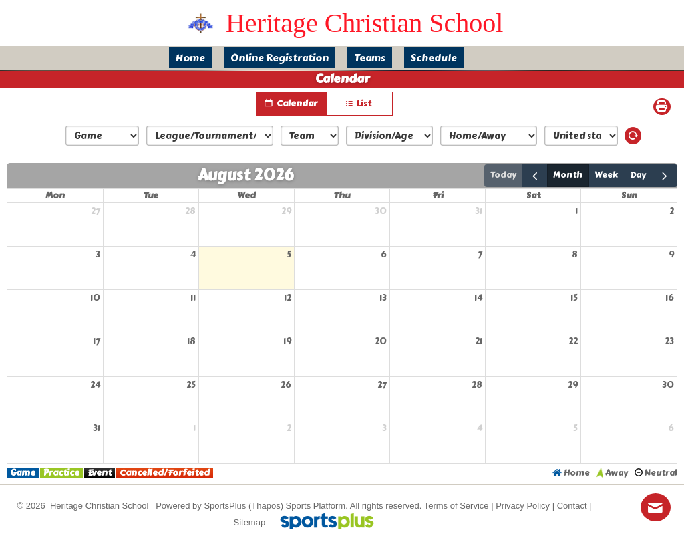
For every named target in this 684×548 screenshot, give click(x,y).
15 (574, 298)
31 (478, 211)
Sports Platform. (317, 506)
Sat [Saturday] (533, 195)
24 (95, 385)
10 (95, 298)
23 (669, 341)
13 (383, 298)
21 (478, 341)
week (606, 175)
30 (381, 211)
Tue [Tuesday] (151, 195)
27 (95, 211)
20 (381, 341)
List (359, 104)
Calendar (291, 103)
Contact (572, 506)
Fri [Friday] (438, 195)
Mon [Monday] (55, 195)
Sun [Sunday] (629, 195)
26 (286, 385)
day (638, 175)
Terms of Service (456, 506)
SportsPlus (225, 506)
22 (573, 341)
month (567, 175)
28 (190, 211)
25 (191, 385)
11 (193, 298)
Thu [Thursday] (342, 195)
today (503, 175)
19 (287, 341)
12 (287, 298)
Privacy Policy (523, 506)
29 (286, 211)
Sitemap (249, 522)
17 (96, 341)
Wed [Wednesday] (246, 195)
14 (478, 298)
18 (191, 341)
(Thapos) (265, 506)
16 (669, 298)
